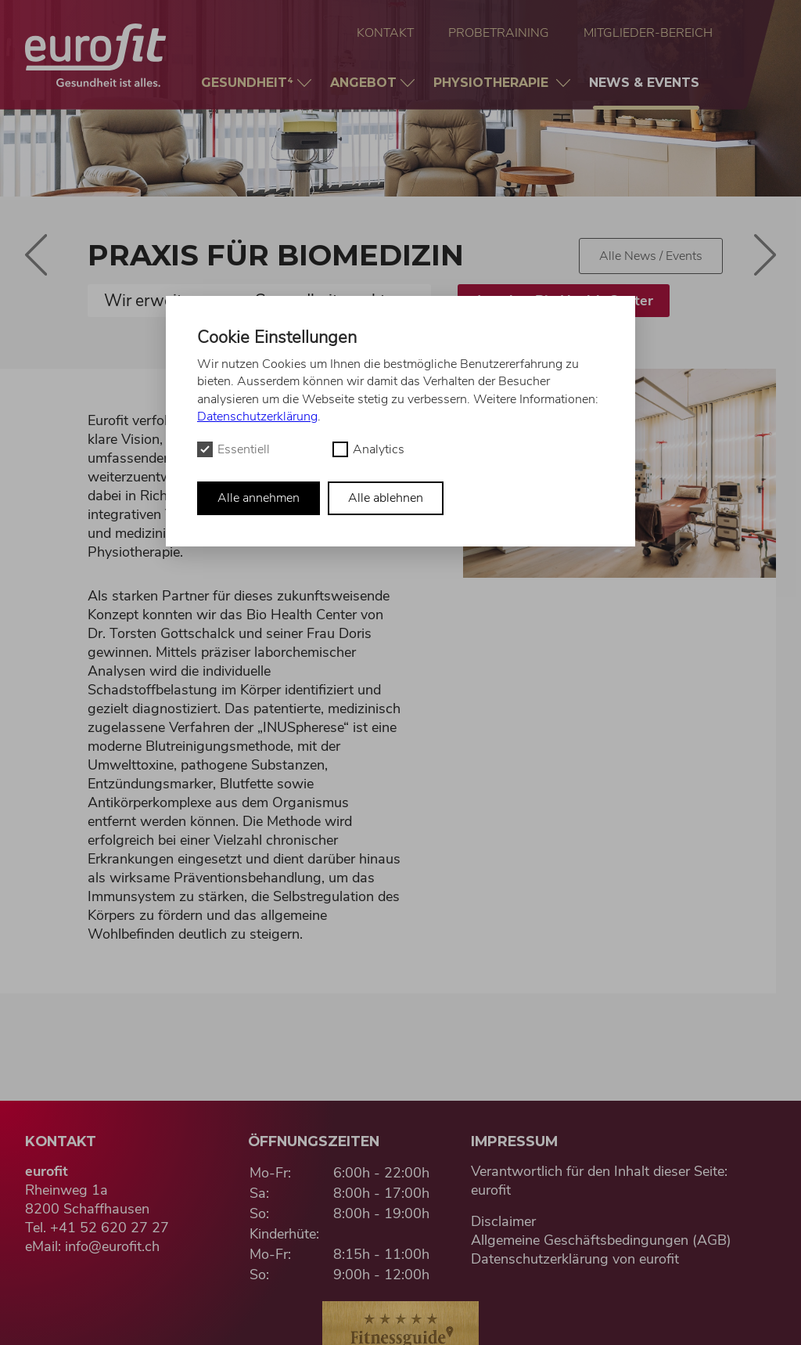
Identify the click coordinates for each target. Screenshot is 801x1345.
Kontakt (385, 32)
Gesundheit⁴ (249, 82)
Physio (494, 82)
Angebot (365, 82)
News (646, 92)
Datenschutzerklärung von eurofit (575, 1258)
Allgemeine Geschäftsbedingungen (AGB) (601, 1240)
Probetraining (498, 32)
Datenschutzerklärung (257, 416)
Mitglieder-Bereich (648, 32)
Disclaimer (503, 1221)
